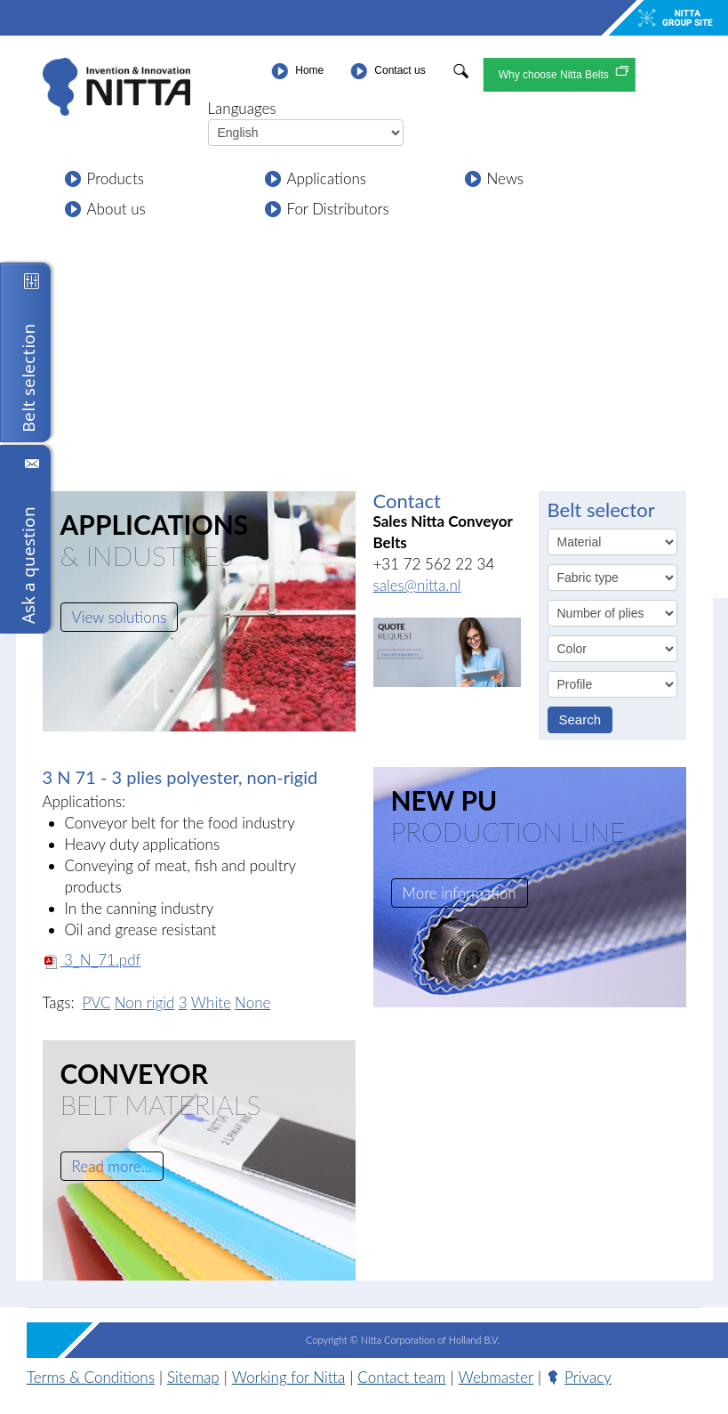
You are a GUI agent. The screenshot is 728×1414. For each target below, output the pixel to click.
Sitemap (193, 1377)
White (211, 1002)
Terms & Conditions (91, 1377)
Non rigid (145, 1002)
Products (115, 178)
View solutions (119, 617)
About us (116, 208)
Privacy (588, 1377)
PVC (96, 1002)
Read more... (112, 1166)
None (252, 1002)
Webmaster (496, 1377)
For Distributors (338, 208)
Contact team (401, 1377)
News (505, 178)
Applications (327, 178)
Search (580, 719)
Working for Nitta (289, 1377)
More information (459, 893)
